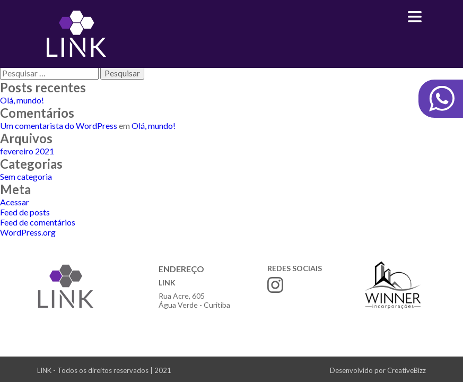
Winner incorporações (393, 285)
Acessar (14, 202)
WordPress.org (28, 232)
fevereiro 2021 (27, 151)
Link (76, 33)
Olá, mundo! (22, 100)
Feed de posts (25, 212)
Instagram (275, 285)
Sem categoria (26, 176)
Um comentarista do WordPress (58, 125)
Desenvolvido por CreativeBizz (378, 370)
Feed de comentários (37, 222)
